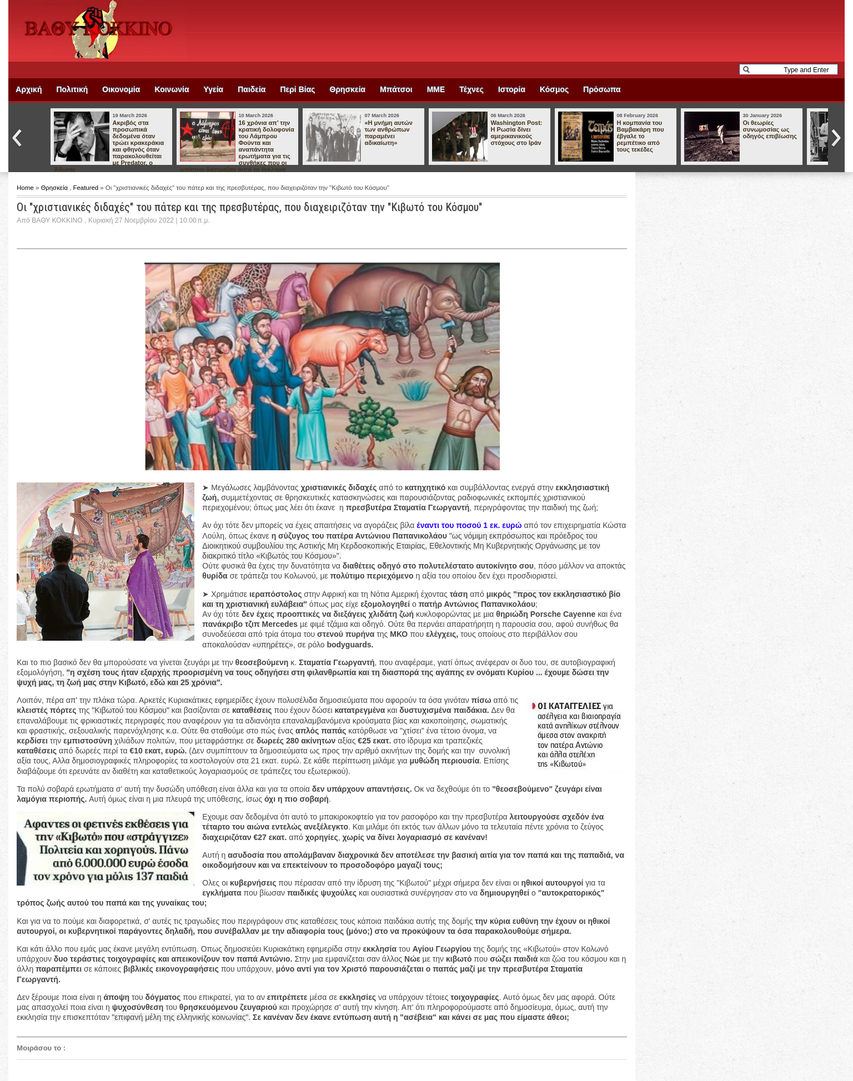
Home (26, 187)
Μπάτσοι (396, 89)
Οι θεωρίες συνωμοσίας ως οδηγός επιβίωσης (769, 129)
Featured (87, 187)
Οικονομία (121, 89)
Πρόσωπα (601, 89)
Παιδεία (251, 89)
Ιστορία (511, 89)
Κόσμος (554, 89)
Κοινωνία (171, 89)
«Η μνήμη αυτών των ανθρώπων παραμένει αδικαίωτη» (388, 132)
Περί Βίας (297, 89)
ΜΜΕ (436, 89)
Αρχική (29, 89)
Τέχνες (471, 89)
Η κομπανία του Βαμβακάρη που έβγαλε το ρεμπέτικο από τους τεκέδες (640, 136)
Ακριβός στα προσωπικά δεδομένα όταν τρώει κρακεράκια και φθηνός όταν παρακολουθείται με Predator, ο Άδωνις (109, 146)
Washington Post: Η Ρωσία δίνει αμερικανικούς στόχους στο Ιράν (516, 132)
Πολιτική (72, 89)
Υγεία (214, 89)
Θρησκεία (348, 89)
